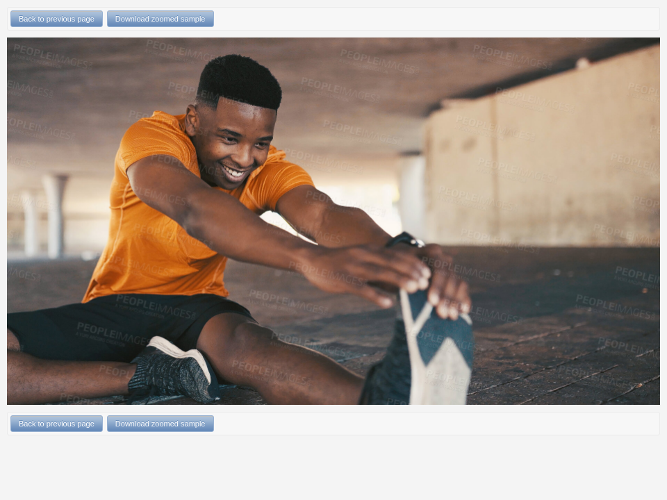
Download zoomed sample (160, 19)
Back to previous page (56, 19)
